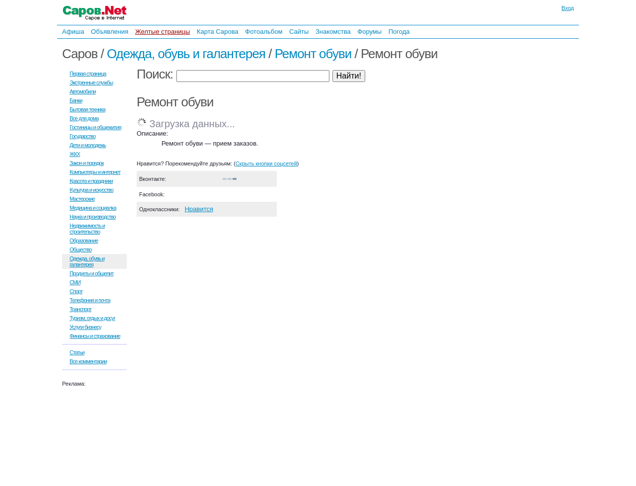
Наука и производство (93, 217)
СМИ (75, 282)
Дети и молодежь (88, 145)
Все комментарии (88, 361)
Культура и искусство (91, 190)
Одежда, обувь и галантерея (186, 53)
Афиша (73, 31)
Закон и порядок (87, 163)
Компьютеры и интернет (95, 172)
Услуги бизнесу (85, 327)
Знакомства (333, 31)
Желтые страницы (162, 31)
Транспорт (80, 309)
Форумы (369, 31)
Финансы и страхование (95, 336)
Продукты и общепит (92, 273)
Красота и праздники (91, 181)
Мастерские (82, 199)
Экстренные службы (91, 82)
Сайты (299, 31)
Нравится (199, 209)
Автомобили (83, 91)
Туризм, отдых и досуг (92, 318)
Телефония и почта (90, 300)
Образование (84, 240)
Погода (399, 31)
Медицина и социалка (93, 208)
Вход (567, 8)
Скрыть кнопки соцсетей (266, 163)
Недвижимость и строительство (87, 229)
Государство (82, 136)
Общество (80, 249)
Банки (76, 100)
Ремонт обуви (313, 53)
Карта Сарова (217, 31)
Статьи (77, 352)
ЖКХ (75, 154)
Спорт (76, 291)
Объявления (109, 31)
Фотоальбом (263, 31)
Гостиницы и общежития (95, 127)
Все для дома (84, 118)
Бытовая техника (87, 109)
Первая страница (88, 74)
